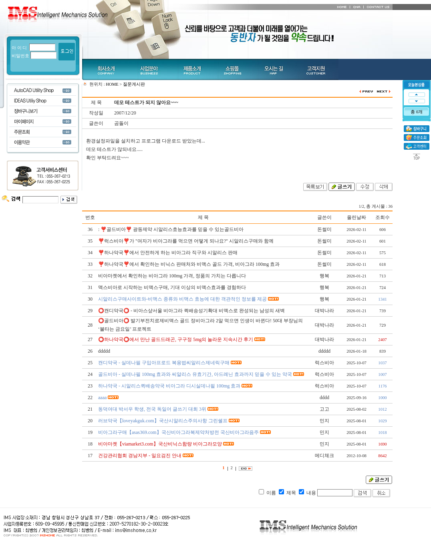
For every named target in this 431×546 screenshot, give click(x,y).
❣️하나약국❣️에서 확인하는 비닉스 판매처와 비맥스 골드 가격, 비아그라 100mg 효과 (189, 264)
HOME (112, 84)
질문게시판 (134, 84)
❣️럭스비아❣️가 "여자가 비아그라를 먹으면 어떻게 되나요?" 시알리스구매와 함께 (186, 241)
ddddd (104, 351)
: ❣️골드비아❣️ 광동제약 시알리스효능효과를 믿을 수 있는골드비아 (171, 229)
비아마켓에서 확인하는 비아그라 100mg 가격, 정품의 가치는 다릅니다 (172, 276)
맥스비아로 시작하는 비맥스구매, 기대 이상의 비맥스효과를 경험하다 (172, 287)
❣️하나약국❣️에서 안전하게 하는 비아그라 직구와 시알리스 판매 (168, 252)
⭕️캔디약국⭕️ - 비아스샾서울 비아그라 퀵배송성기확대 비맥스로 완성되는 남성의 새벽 (191, 310)
